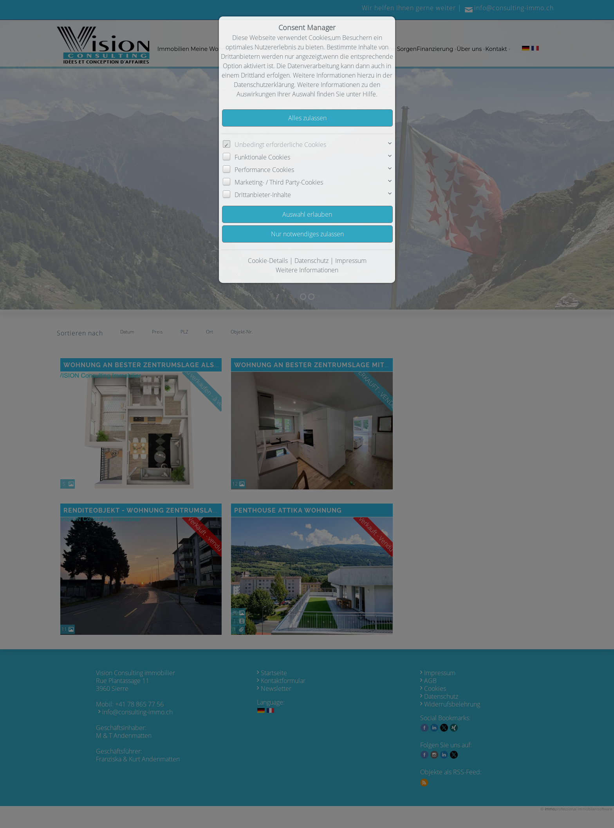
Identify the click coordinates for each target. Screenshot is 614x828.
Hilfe (369, 94)
